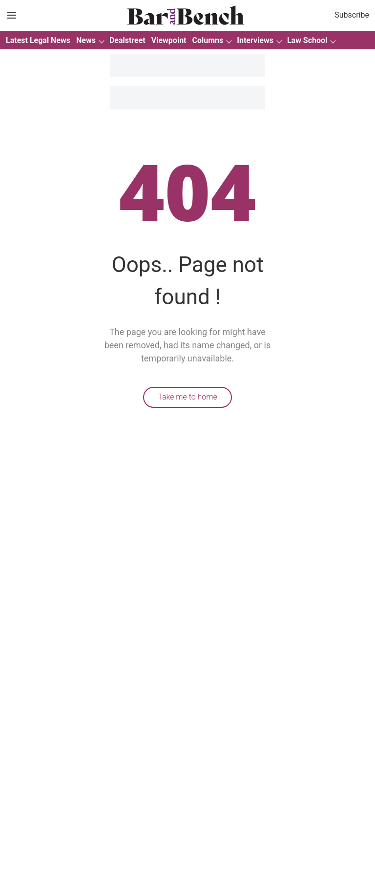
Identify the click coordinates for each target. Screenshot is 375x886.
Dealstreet (127, 40)
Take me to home (187, 396)
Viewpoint (169, 40)
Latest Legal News (38, 40)
